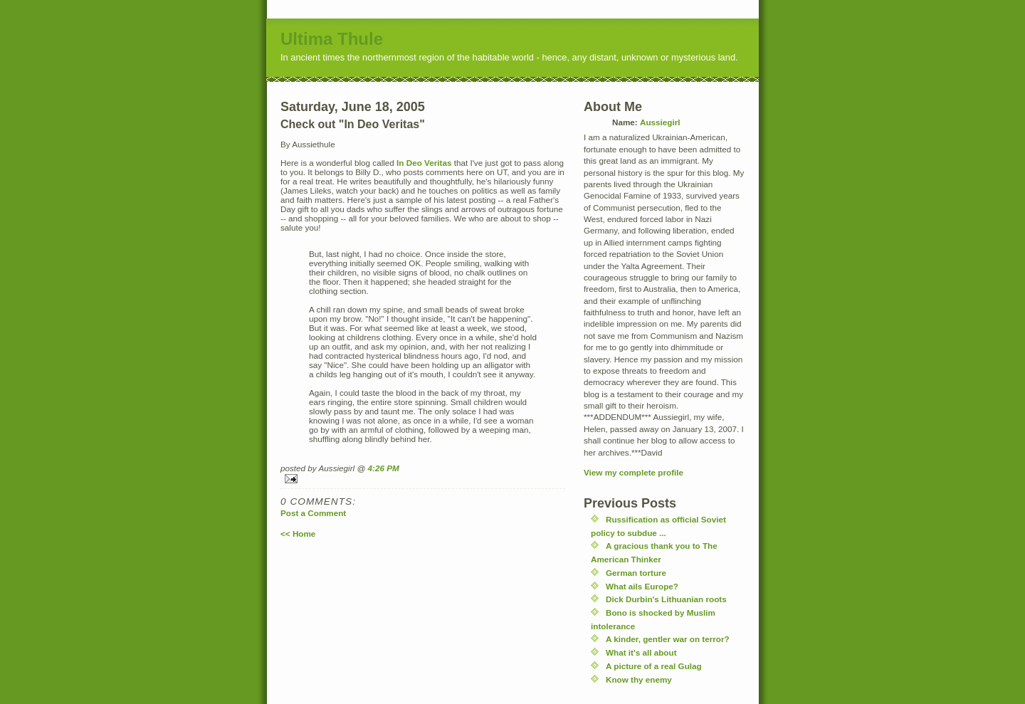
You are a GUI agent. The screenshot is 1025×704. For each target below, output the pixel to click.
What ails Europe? (642, 586)
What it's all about (641, 652)
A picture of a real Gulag (654, 666)
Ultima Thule (331, 38)
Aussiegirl (660, 122)
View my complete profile (633, 472)
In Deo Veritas (423, 162)
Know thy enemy (639, 679)
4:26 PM (383, 468)
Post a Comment (313, 513)
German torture (636, 572)
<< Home (297, 533)
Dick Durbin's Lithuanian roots (666, 599)
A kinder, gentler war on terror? (668, 638)
